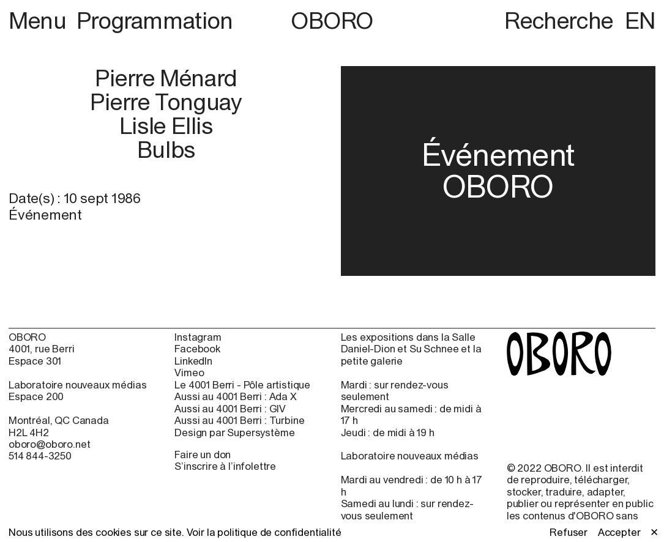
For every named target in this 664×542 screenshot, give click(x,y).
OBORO (332, 20)
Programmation (154, 20)
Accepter (619, 532)
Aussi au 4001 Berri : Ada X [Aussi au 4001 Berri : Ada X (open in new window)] (235, 397)
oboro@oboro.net (50, 444)
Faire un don (202, 454)
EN (640, 20)
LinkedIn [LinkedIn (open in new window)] (193, 361)
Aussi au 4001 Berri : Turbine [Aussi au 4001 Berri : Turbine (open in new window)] (239, 420)
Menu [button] (40, 20)
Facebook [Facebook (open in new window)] (197, 349)
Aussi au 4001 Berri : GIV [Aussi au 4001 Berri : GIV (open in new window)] (230, 409)
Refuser (569, 532)
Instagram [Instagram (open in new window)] (198, 337)
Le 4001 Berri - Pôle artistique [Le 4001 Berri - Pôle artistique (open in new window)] (242, 385)
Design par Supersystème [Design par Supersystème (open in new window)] (234, 433)
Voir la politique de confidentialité (264, 532)
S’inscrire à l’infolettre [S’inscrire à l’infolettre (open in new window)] (225, 466)
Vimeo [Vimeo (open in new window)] (189, 373)
